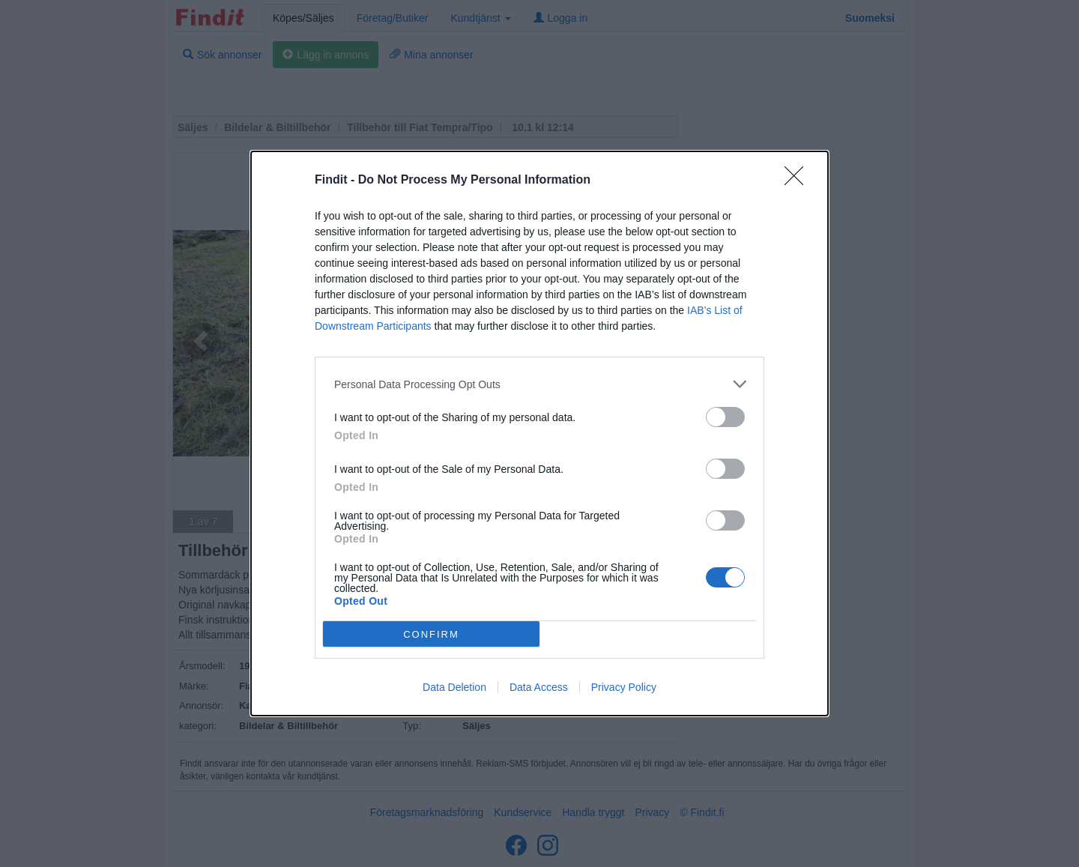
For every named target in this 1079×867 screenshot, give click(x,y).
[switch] (725, 417)
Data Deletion (454, 687)
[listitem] (539, 384)
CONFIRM (431, 633)
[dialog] (539, 433)
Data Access (539, 687)
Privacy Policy (623, 687)
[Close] (799, 180)
